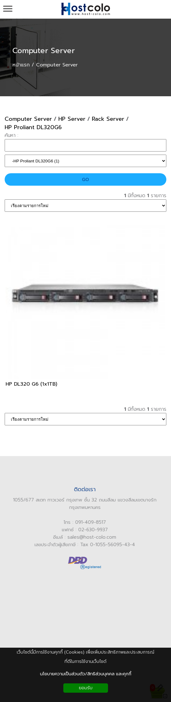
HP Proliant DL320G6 (33, 127)
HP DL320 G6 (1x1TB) (31, 384)
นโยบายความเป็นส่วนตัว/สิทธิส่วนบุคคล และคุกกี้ (85, 674)
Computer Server (43, 50)
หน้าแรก (21, 65)
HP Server (71, 119)
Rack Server (108, 119)
